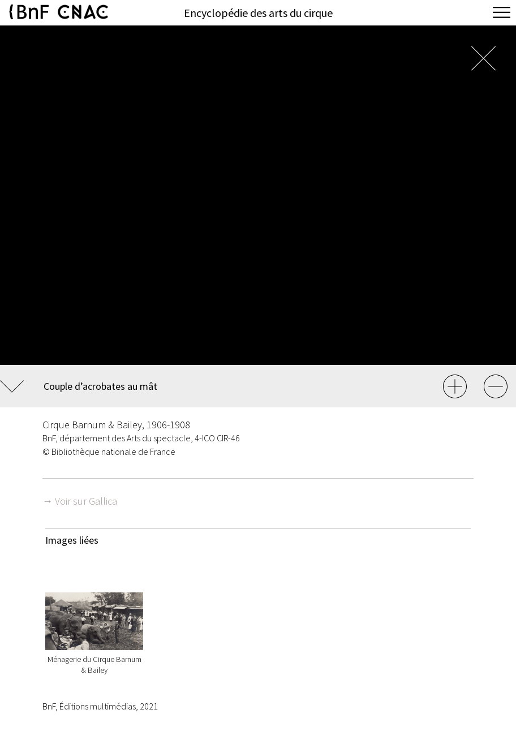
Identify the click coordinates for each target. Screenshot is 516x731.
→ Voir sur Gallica (79, 501)
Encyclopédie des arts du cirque (258, 13)
